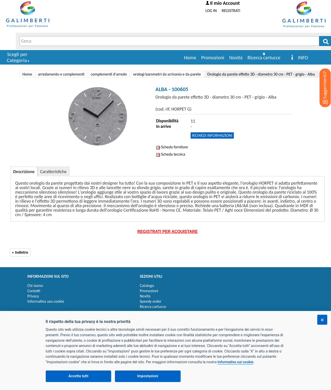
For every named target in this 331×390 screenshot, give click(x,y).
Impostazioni (147, 376)
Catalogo (147, 285)
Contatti (33, 290)
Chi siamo (35, 285)
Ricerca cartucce (264, 58)
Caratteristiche (53, 171)
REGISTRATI (231, 10)
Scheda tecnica (170, 154)
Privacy (33, 296)
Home (190, 58)
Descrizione (24, 171)
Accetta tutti (78, 376)
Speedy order (151, 301)
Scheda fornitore (172, 147)
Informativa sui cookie (235, 362)
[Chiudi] (322, 320)
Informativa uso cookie (45, 301)
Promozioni (212, 58)
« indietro (20, 252)
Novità (236, 58)
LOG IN (211, 10)
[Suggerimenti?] (321, 80)
